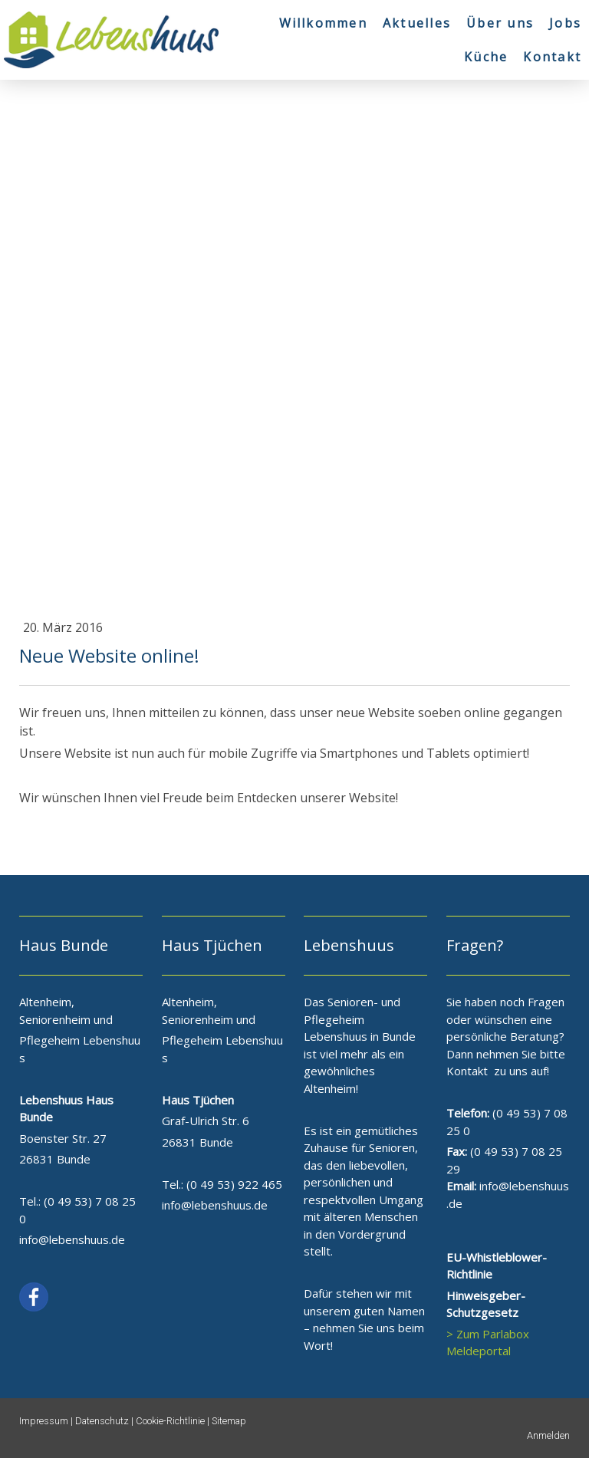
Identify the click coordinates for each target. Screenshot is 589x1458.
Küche (486, 56)
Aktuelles (417, 23)
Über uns (500, 23)
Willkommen (323, 23)
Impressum (43, 1421)
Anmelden (548, 1435)
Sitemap (229, 1421)
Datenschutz (102, 1421)
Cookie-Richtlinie (170, 1421)
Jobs (565, 23)
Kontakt (552, 56)
